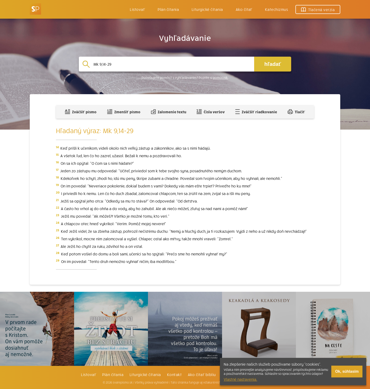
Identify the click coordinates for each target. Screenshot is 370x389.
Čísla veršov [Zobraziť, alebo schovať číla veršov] (211, 111)
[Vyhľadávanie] (172, 64)
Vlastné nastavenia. (240, 379)
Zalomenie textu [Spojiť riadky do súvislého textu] (168, 111)
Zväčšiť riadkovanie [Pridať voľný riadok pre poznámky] (256, 111)
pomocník (220, 78)
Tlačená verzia (318, 9)
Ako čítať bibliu (202, 374)
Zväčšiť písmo (81, 111)
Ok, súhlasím (347, 371)
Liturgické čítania (207, 9)
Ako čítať (244, 9)
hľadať (272, 64)
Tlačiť (296, 111)
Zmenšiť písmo (123, 111)
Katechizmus (276, 9)
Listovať (137, 9)
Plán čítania (112, 374)
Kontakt (174, 374)
